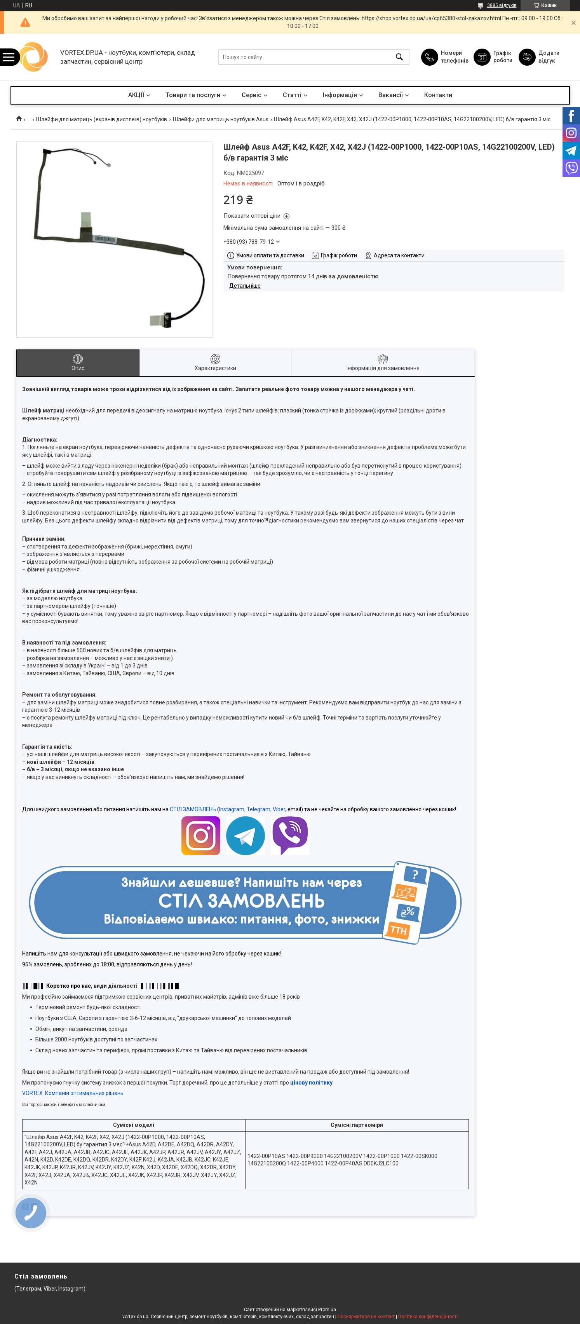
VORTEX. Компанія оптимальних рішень (73, 1093)
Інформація (340, 95)
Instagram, (232, 809)
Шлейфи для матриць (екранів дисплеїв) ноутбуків (101, 119)
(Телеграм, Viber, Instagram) (49, 1289)
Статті (292, 95)
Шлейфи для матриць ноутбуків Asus (220, 119)
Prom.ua (327, 1309)
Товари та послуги (192, 95)
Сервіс (251, 95)
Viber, (279, 809)
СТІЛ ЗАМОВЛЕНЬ (193, 809)
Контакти (438, 95)
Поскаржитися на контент (366, 1316)
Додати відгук (548, 57)
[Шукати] (399, 57)
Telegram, (259, 809)
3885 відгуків (502, 5)
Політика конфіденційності (428, 1316)
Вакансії (390, 95)
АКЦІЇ (136, 95)
